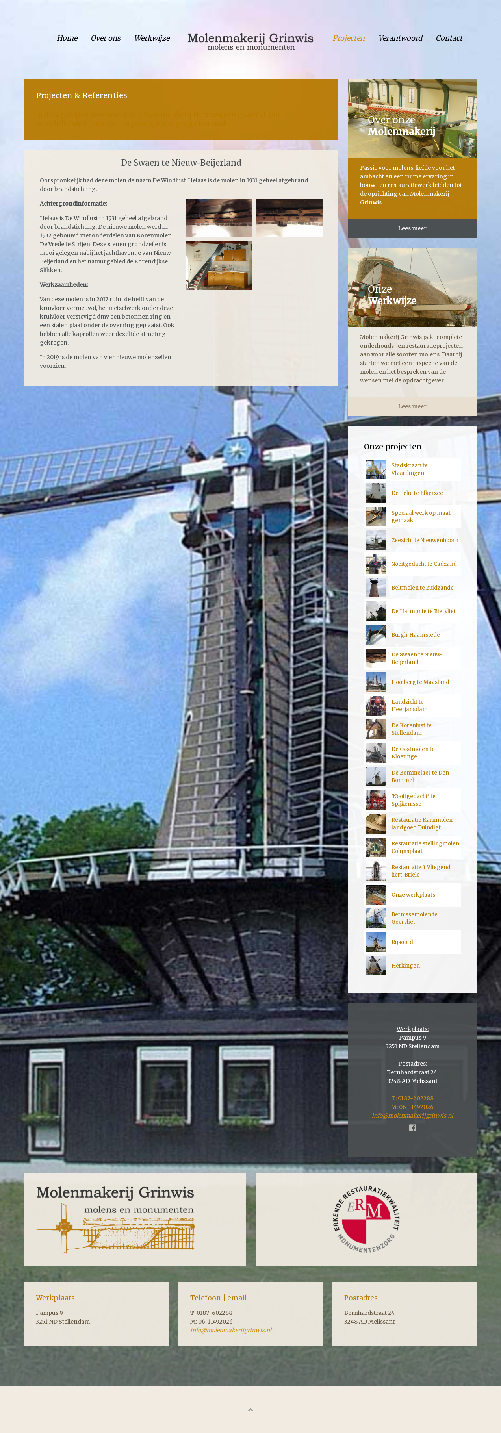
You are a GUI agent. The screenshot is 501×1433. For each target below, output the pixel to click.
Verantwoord (400, 38)
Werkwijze (151, 38)
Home (67, 38)
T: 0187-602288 (413, 1098)
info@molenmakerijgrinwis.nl (412, 1115)
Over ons (106, 38)
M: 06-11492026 (412, 1106)
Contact (449, 38)
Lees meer (412, 228)
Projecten (348, 38)
